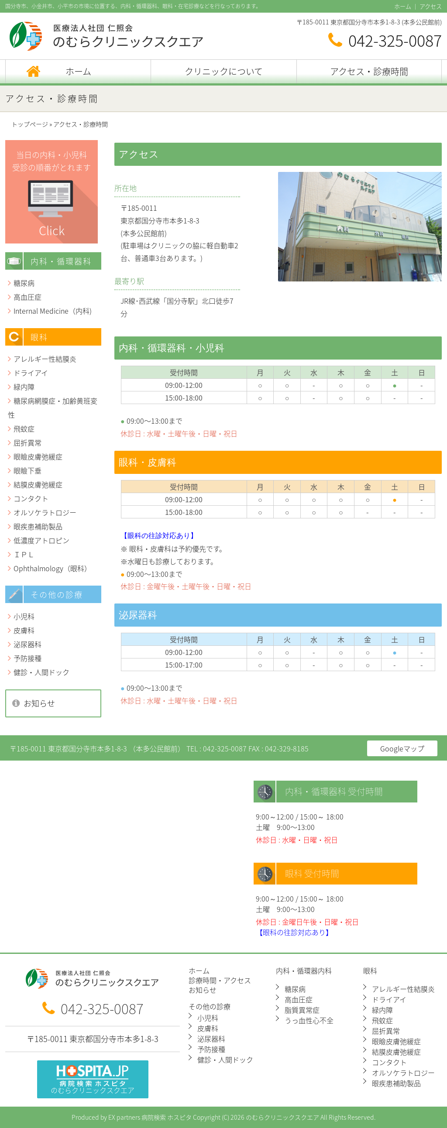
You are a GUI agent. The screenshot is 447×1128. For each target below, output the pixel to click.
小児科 (24, 616)
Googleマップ (402, 748)
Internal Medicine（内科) (53, 310)
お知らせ (39, 703)
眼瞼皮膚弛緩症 (38, 456)
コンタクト (31, 498)
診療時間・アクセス (220, 981)
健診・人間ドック (41, 672)
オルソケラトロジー (45, 512)
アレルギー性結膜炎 (45, 358)
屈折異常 (27, 442)
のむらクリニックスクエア (92, 1080)
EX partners (124, 1117)
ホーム (402, 6)
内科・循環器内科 (304, 971)
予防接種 (27, 658)
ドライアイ (31, 372)
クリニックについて (224, 71)
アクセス (430, 6)
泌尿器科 (27, 644)
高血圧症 (27, 296)
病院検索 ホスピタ (166, 1117)
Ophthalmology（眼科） (52, 568)
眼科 (370, 971)
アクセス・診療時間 (369, 71)
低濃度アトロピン (41, 540)
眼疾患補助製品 (38, 526)
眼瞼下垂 (27, 470)
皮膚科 (24, 630)
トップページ (29, 124)
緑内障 (24, 386)
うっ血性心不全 (309, 1020)
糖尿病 (24, 283)
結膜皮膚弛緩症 (38, 484)
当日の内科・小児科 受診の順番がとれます (51, 194)
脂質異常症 (302, 1010)
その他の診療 (209, 1007)
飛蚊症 (24, 428)
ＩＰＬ (24, 554)
